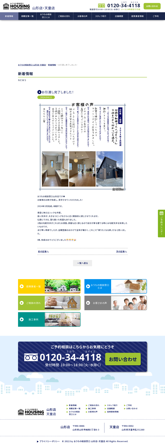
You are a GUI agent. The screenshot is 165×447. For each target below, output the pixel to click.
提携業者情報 (137, 16)
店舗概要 (119, 16)
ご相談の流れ (64, 16)
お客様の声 (82, 16)
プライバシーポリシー (50, 441)
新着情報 (9, 16)
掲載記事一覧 (27, 16)
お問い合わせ (152, 6)
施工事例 (92, 408)
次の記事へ (121, 251)
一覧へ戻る (82, 263)
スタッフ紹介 (100, 16)
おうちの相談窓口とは (74, 413)
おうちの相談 (46, 16)
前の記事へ (43, 251)
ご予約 (156, 16)
